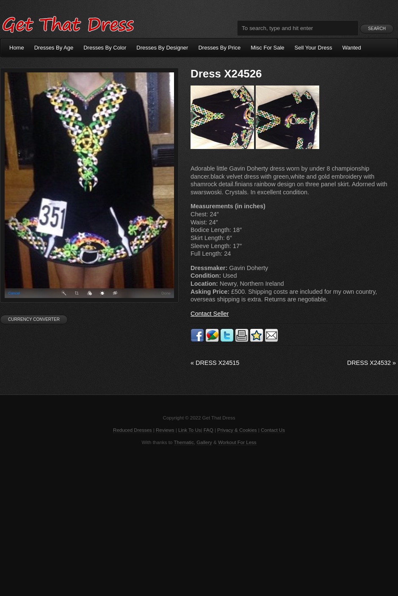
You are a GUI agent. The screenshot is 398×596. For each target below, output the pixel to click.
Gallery (204, 442)
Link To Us (189, 430)
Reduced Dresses (132, 430)
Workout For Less (237, 442)
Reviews (165, 430)
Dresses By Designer (162, 47)
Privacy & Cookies (237, 430)
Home (16, 47)
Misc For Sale (267, 47)
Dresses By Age (54, 47)
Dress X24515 (215, 362)
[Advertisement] (199, 520)
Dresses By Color (104, 47)
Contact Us (273, 430)
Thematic (184, 442)
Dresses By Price (219, 47)
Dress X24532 (371, 362)
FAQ (208, 430)
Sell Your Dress (313, 47)
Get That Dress (67, 23)
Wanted (352, 47)
